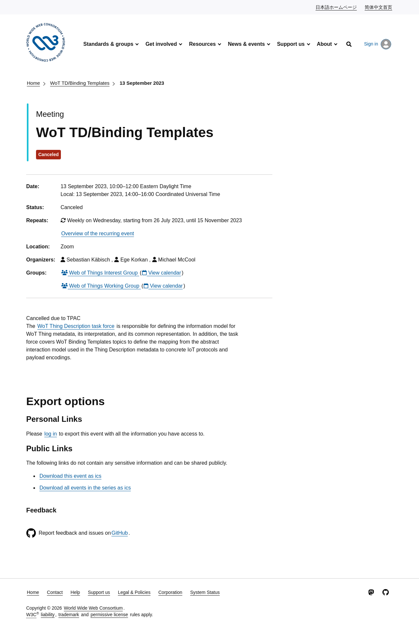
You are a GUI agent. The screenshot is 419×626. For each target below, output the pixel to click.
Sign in (377, 44)
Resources (202, 44)
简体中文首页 (379, 7)
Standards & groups (108, 44)
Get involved (161, 44)
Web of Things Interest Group (100, 273)
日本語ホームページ (336, 7)
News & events (246, 44)
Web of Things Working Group (101, 286)
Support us (290, 44)
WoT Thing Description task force (76, 326)
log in (50, 434)
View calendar (161, 273)
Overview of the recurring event (97, 233)
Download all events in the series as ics (85, 488)
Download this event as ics (70, 476)
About (324, 44)
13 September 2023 (142, 83)
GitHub (120, 533)
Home (33, 83)
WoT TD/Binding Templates (79, 83)
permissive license (109, 614)
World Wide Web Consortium (93, 608)
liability (48, 614)
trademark (69, 614)
